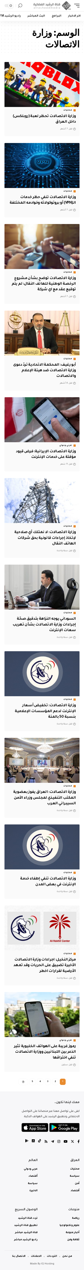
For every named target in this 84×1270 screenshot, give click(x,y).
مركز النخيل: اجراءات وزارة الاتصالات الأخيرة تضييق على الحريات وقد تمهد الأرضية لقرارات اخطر (44, 965)
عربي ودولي (65, 445)
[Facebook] (79, 1142)
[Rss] (46, 1142)
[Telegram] (52, 1142)
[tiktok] (39, 1142)
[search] (20, 5)
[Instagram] (58, 1142)
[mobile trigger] (76, 5)
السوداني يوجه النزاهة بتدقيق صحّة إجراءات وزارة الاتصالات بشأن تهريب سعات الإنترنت (44, 624)
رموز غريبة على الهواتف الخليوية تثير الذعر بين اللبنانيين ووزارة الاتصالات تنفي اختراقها (45, 1052)
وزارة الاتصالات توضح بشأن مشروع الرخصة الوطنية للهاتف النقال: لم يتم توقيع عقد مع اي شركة (44, 284)
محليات (67, 110)
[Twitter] (72, 1142)
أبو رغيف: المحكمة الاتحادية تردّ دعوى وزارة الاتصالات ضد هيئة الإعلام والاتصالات (44, 370)
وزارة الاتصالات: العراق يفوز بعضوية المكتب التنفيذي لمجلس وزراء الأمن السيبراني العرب (44, 797)
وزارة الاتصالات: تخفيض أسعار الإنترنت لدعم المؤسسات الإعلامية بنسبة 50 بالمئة (45, 711)
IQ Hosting (47, 1264)
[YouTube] (65, 1142)
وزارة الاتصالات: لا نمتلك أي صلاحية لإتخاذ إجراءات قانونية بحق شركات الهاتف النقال (45, 538)
